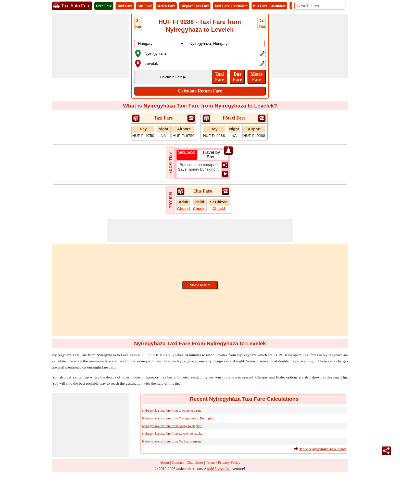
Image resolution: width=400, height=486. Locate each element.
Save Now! (186, 152)
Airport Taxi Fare (194, 6)
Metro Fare (166, 6)
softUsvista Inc (218, 469)
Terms (210, 462)
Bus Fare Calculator (269, 6)
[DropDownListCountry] (159, 43)
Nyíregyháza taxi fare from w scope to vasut (171, 410)
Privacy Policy (229, 462)
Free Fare (104, 6)
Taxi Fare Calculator (231, 6)
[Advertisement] (90, 46)
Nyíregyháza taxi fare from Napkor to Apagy (172, 441)
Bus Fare (144, 6)
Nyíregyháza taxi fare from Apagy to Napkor (172, 426)
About (164, 462)
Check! (183, 208)
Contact (178, 462)
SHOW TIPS (170, 162)
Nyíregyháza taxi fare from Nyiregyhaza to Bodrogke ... (179, 418)
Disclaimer (194, 462)
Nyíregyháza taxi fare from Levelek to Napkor (173, 433)
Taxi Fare (124, 6)
